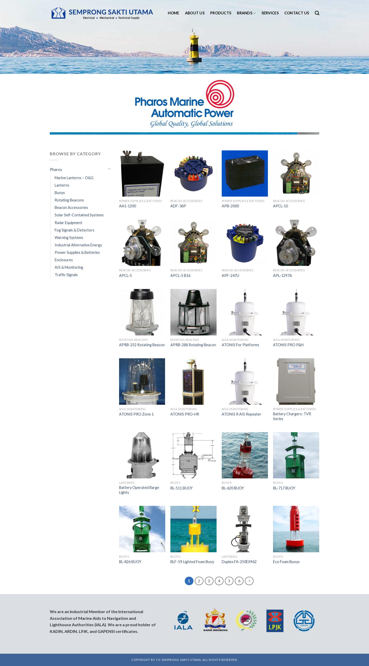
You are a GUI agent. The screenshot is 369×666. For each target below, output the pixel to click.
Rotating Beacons (69, 200)
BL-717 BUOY (284, 488)
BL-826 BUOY (130, 561)
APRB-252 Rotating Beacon (142, 345)
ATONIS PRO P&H (288, 345)
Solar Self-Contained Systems (79, 215)
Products (220, 13)
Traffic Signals (66, 275)
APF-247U (230, 275)
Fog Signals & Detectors (74, 230)
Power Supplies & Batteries (77, 252)
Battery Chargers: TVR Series (292, 416)
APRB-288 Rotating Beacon (193, 345)
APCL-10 (280, 206)
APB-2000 (230, 206)
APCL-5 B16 (180, 275)
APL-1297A (282, 275)
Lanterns (62, 185)
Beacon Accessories (71, 207)
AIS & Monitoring (69, 267)
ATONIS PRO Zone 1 (136, 414)
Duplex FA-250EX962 (239, 561)
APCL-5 (125, 275)
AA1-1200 (127, 206)
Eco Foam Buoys (286, 561)
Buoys (60, 192)
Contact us (296, 13)
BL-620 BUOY (233, 488)
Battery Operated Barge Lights (139, 490)
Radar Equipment (68, 222)
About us (195, 13)
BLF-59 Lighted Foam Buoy (192, 561)
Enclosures (64, 260)
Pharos (56, 169)
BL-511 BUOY (181, 488)
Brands (246, 13)
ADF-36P (178, 206)
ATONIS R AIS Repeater (241, 414)
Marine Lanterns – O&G (74, 178)
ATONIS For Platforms (240, 345)
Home (173, 13)
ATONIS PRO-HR (184, 414)
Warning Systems (69, 237)
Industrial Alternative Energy (78, 245)
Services (270, 13)
